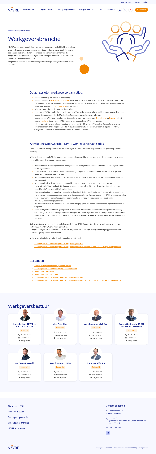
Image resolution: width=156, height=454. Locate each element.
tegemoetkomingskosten (60, 105)
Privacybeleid (142, 452)
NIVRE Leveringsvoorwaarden (46, 279)
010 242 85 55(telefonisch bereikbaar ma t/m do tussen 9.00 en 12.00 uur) (127, 425)
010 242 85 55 (24, 340)
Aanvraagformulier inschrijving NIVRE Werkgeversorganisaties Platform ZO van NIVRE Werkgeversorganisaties (77, 251)
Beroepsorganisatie (65, 10)
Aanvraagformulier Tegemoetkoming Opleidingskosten (55, 273)
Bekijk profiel (24, 346)
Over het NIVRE (28, 10)
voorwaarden (60, 111)
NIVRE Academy (106, 10)
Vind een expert (126, 2)
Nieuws (137, 2)
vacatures (44, 126)
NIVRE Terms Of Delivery (44, 276)
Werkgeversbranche (86, 10)
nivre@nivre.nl (24, 343)
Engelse (112, 123)
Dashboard (141, 10)
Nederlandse (101, 123)
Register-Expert (46, 10)
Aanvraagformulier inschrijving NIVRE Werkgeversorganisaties (58, 248)
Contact (145, 2)
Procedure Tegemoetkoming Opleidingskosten (52, 270)
